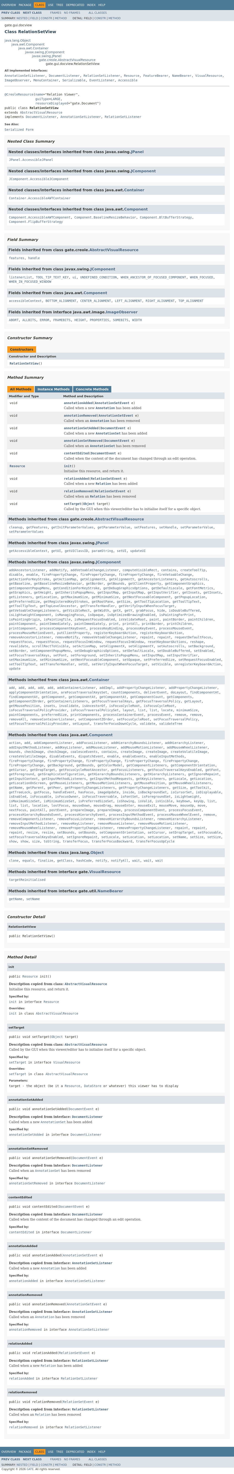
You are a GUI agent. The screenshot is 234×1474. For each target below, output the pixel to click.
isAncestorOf (93, 706)
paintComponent (22, 624)
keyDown (183, 801)
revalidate (18, 646)
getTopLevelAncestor (58, 606)
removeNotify (66, 637)
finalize (45, 860)
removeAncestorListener (30, 637)
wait (136, 860)
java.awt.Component (28, 44)
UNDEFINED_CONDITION (98, 277)
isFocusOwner (66, 796)
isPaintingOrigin (24, 619)
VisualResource (208, 75)
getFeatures (37, 527)
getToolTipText (186, 601)
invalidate (68, 706)
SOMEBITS (120, 320)
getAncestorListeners (157, 579)
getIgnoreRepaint (203, 774)
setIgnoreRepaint (82, 837)
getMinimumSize (105, 597)
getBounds (116, 583)
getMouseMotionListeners (108, 783)
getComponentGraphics (184, 583)
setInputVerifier (182, 655)
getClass (64, 860)
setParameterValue (196, 527)
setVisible (161, 664)
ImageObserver (17, 80)
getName (15, 787)
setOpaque (131, 659)
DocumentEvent (113, 428)
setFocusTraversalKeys (29, 655)
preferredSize (54, 715)
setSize (196, 837)
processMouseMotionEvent (31, 633)
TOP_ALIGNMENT (191, 301)
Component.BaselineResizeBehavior (105, 217)
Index (91, 5)
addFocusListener (91, 743)
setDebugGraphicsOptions (96, 651)
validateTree (170, 723)
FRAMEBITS (62, 320)
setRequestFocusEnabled (199, 659)
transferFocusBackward (112, 841)
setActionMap (84, 646)
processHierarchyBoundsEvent (35, 814)
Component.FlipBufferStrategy (36, 222)
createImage (131, 752)
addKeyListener (68, 747)
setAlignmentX (112, 646)
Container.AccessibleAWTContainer (40, 198)
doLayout (178, 692)
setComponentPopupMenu (50, 651)
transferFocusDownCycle (115, 723)
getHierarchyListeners (164, 774)
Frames (55, 12)
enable (32, 574)
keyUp (198, 801)
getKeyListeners (150, 779)
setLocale (110, 837)
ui (74, 277)
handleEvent (63, 792)
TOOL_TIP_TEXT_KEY (52, 277)
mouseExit (146, 805)
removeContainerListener (52, 719)
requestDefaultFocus (193, 637)
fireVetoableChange (174, 574)
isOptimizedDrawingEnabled (131, 615)
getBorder (94, 583)
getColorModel (110, 765)
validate (147, 723)
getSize (123, 601)
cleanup (15, 527)
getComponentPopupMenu (29, 588)
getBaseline (19, 583)
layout (128, 710)
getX (117, 610)
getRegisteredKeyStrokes (66, 601)
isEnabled (17, 796)
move (201, 805)
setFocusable (209, 832)
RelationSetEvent (106, 478)
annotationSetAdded (81, 428)
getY (128, 610)
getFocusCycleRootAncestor (83, 770)
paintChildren (200, 619)
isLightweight (187, 796)
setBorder (17, 651)
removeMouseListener (116, 823)
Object (89, 504)
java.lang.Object (18, 40)
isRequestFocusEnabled (94, 619)
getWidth (101, 610)
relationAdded (76, 478)
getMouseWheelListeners (190, 783)
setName (179, 837)
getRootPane (102, 601)
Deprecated (75, 5)
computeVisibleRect (139, 570)
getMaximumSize (74, 597)
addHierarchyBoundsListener (136, 743)
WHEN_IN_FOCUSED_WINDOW (30, 281)
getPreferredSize (24, 601)
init (68, 466)
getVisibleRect (76, 610)
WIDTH (137, 320)
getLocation (46, 597)
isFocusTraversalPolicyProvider (38, 710)
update (15, 668)
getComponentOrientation (193, 765)
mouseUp (187, 805)
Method (61, 18)
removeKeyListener (77, 823)
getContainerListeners (68, 701)
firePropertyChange (59, 574)
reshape (196, 642)
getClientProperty (144, 583)
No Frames (72, 12)
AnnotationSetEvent (112, 403)
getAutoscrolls (193, 579)
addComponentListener (53, 743)
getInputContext (23, 779)
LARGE (55, 99)
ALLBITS (29, 320)
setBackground (200, 646)
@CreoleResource (19, 94)
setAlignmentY (141, 646)
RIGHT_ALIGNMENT (160, 301)
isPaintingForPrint (176, 615)
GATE (30, 1469)
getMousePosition (24, 706)
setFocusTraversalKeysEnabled (36, 837)
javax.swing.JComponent (44, 52)
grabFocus (144, 610)
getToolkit (199, 787)
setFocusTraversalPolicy (175, 719)
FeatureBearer (155, 75)
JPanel (137, 152)
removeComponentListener (31, 819)
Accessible (127, 80)
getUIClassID (76, 551)
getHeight (42, 592)
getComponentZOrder (26, 701)
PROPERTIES (99, 320)
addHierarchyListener (184, 743)
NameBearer (181, 75)
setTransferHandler (57, 664)
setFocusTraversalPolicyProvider (39, 723)
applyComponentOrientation (33, 692)
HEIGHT (80, 320)
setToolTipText (22, 664)
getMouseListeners (65, 783)
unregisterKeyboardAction (198, 664)
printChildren (179, 624)
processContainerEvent (123, 715)
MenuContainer (45, 80)
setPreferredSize (159, 659)
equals (28, 860)
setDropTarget (181, 832)
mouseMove (167, 805)
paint (154, 619)
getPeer (54, 787)
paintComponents (23, 715)
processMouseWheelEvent (178, 814)
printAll (130, 624)
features (16, 258)
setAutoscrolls (170, 646)
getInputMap (108, 592)
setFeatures (144, 527)
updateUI (138, 551)
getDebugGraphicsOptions (125, 588)
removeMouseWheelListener (32, 828)
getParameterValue (114, 527)
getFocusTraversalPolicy (158, 701)
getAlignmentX (92, 579)
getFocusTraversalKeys (112, 701)
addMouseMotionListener (142, 747)
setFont (60, 655)
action (15, 743)
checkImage (33, 752)
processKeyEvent (140, 628)
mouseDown (81, 805)
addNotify (58, 570)
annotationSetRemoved (83, 440)
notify (101, 860)
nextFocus (17, 810)
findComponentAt (204, 692)
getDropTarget (42, 770)
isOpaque (95, 615)
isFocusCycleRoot (124, 706)
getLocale (177, 779)
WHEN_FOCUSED (201, 277)
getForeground (21, 774)
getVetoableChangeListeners (34, 610)
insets (49, 706)
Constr (46, 18)
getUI (56, 551)
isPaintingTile (57, 619)
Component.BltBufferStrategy (166, 217)
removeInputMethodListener (33, 823)
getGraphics (19, 592)
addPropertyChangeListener (141, 688)
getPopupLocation (190, 597)
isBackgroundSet (152, 792)
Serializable (73, 80)
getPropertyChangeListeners (90, 787)
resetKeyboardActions (167, 642)
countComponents (125, 692)
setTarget (72, 504)
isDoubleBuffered (184, 610)
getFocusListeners (127, 770)
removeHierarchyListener (179, 819)
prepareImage (82, 810)
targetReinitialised (27, 880)
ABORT (14, 320)
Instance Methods (53, 389)
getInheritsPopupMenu (74, 592)
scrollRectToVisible (50, 646)
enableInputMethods (166, 756)
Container (134, 190)
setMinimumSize (53, 659)
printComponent (22, 628)
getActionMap (64, 579)
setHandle (167, 527)
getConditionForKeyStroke (76, 588)
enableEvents (134, 756)
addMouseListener (101, 747)
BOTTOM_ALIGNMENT (60, 301)
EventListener (101, 80)
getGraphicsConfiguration (61, 774)
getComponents (179, 697)
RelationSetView (24, 363)
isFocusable (40, 796)
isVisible (164, 801)
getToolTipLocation (151, 601)
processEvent (159, 715)
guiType (42, 99)
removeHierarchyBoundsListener (125, 819)
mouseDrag (102, 805)
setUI (121, 551)
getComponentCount (146, 697)
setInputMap (152, 655)
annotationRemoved (80, 415)
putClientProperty (73, 633)
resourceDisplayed (51, 103)
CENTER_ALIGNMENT (95, 301)
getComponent (53, 697)
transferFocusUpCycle (155, 841)
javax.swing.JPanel (46, 56)
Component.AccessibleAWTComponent (40, 217)
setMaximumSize (22, 659)
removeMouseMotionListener (162, 823)
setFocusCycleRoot (133, 719)
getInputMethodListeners (64, 779)
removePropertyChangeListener (86, 828)
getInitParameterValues (72, 527)
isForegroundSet (156, 796)
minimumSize (187, 710)
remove (180, 715)
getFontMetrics (199, 588)
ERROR (44, 320)
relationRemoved (78, 491)
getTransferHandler (97, 606)
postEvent (58, 810)
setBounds (65, 832)
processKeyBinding (106, 628)
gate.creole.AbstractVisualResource (67, 60)
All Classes (98, 12)
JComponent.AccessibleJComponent (39, 179)
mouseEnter (124, 805)
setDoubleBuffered (173, 651)
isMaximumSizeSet (24, 801)
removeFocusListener (75, 819)
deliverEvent (155, 692)
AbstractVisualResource (41, 112)
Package (25, 5)
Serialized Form (19, 129)
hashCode (84, 860)
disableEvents (61, 756)
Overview (8, 5)
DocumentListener (64, 75)
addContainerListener (76, 688)
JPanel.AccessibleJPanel (31, 160)
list (142, 710)
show (13, 841)
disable (15, 574)
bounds (15, 752)
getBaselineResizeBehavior (58, 583)
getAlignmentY (121, 579)
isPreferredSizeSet (95, 801)
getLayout (193, 701)
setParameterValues (26, 531)
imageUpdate (108, 792)
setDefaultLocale (137, 651)
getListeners (20, 597)
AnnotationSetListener (25, 75)
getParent (35, 787)
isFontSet (129, 796)
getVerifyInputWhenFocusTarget (146, 606)
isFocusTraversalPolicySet (95, 710)
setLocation (133, 837)
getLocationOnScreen (27, 783)
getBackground (60, 765)
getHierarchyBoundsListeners (114, 774)
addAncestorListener (27, 570)
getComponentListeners (146, 765)
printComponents (85, 715)
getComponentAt (82, 697)
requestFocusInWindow (82, 642)
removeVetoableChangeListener (109, 637)
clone (14, 860)
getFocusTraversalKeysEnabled (175, 770)
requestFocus (20, 642)
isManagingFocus (69, 615)
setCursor (156, 832)
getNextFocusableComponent (146, 597)
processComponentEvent (145, 810)
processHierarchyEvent (85, 814)
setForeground (83, 655)
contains (168, 570)
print (114, 624)
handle (34, 258)
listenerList (20, 277)
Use (50, 5)
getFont (212, 770)
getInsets (191, 592)
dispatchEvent (90, 756)
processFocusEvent (185, 810)
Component (136, 209)
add (12, 688)
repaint (146, 637)
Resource (131, 75)
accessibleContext (25, 301)
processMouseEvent (175, 628)
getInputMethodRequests (111, 779)
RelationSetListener (102, 75)
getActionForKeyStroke (29, 579)
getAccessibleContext (28, 551)
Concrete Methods (92, 389)
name (39, 94)
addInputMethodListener (30, 747)
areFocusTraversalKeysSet (84, 692)
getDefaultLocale (167, 588)
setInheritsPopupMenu (118, 655)
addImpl (106, 688)
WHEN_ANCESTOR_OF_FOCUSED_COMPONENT (153, 277)
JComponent (143, 171)
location (39, 805)
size (36, 841)
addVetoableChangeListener (95, 570)
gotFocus (41, 792)
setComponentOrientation (121, 832)
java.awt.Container (33, 48)
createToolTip (192, 570)
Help (101, 5)
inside (128, 792)
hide (161, 610)
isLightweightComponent (30, 615)
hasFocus (85, 792)
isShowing (125, 801)
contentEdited (76, 453)
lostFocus (60, 805)
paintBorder (173, 619)
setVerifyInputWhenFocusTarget (119, 664)
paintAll (37, 810)
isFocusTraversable (99, 796)
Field (34, 18)
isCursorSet (181, 792)
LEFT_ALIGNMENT (128, 301)
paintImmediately (55, 624)
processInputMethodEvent (131, 814)
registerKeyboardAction (115, 633)
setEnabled (203, 651)
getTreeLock (19, 792)
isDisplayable (208, 792)
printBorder (152, 624)
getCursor (17, 770)
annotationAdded (78, 403)
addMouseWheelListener (187, 747)
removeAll (17, 719)
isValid (145, 801)
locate (167, 710)
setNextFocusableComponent (95, 659)
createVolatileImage (189, 752)
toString (51, 841)
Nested (21, 18)
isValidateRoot (132, 619)
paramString (102, 551)
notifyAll (119, 860)
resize (32, 832)
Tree (59, 5)
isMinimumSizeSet (59, 801)
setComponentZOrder (95, 719)
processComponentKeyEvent (63, 628)
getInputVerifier (163, 592)
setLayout (81, 723)
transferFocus (75, 841)
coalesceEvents (84, 752)
